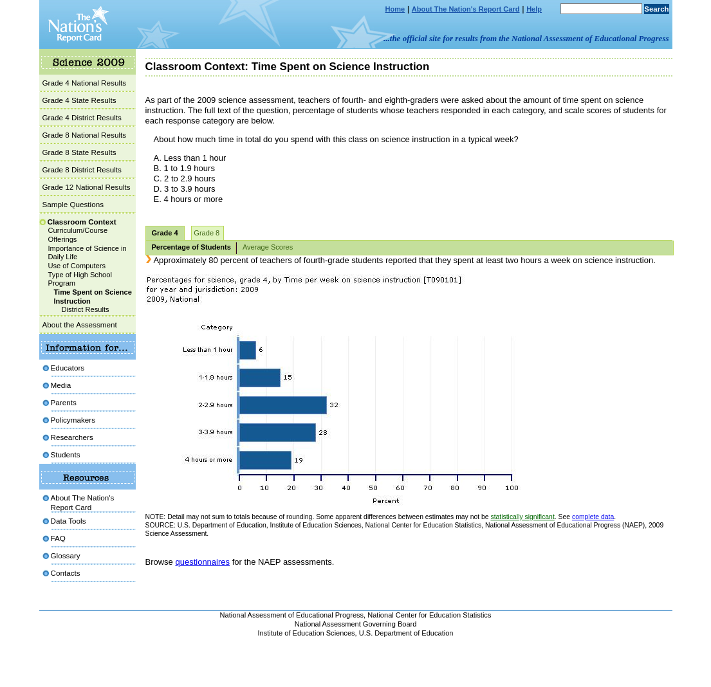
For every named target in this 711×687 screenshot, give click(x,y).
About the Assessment (79, 324)
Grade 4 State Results (79, 100)
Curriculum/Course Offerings (78, 234)
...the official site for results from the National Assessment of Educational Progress (526, 38)
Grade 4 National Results (84, 82)
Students (65, 454)
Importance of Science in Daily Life (87, 252)
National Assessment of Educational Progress (292, 615)
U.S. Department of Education (406, 633)
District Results (85, 309)
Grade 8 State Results (79, 152)
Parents (64, 402)
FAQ (58, 538)
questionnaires (202, 562)
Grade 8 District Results (82, 169)
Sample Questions (73, 204)
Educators (68, 367)
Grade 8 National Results (84, 135)
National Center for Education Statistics (429, 615)
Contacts (65, 573)
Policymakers (73, 420)
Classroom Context (82, 221)
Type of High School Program (80, 279)
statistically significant (522, 516)
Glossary (65, 555)
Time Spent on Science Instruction (93, 296)
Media (61, 385)
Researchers (72, 437)
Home (395, 9)
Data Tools (68, 521)
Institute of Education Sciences (306, 633)
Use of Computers (77, 266)
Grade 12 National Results (86, 187)
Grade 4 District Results (82, 117)
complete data (593, 516)
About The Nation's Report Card (466, 9)
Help (534, 9)
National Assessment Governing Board (356, 624)
